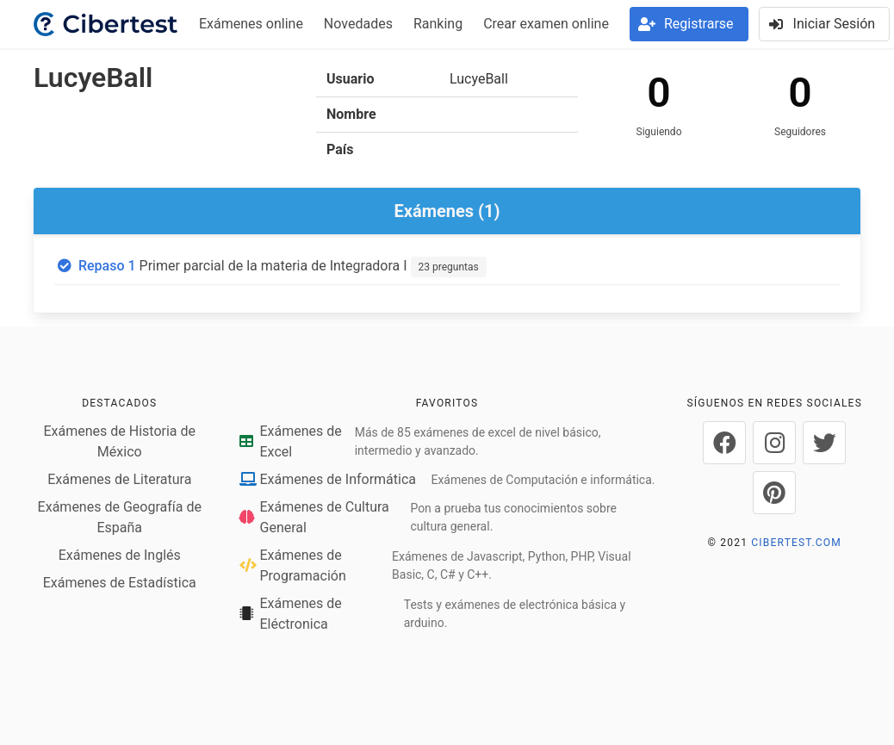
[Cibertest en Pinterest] (774, 492)
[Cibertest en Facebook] (724, 442)
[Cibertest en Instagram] (774, 442)
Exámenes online (251, 24)
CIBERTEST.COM (796, 543)
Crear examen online (546, 24)
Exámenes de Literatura (119, 479)
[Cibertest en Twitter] (824, 442)
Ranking (438, 24)
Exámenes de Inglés (120, 555)
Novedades (358, 24)
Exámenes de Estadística (119, 582)
